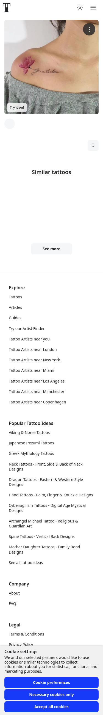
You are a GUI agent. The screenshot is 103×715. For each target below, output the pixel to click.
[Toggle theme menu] (80, 7)
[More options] (89, 29)
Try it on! (17, 107)
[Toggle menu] (93, 7)
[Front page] (6, 7)
